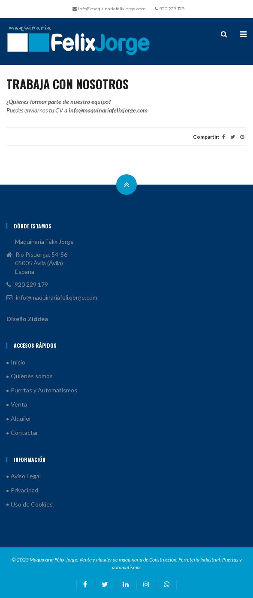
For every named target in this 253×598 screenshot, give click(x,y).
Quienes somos (32, 375)
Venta (19, 404)
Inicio (18, 362)
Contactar (24, 432)
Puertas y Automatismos (44, 390)
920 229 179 (169, 9)
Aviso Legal (26, 476)
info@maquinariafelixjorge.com (109, 9)
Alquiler (21, 418)
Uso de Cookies (32, 504)
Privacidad (24, 490)
